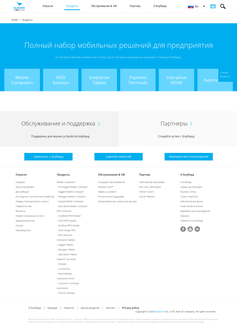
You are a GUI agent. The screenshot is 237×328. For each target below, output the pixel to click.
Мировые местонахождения (195, 211)
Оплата (19, 225)
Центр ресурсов (90, 307)
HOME (14, 19)
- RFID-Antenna (64, 235)
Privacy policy (130, 307)
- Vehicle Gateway (66, 292)
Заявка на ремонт (107, 191)
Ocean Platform (147, 196)
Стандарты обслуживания (111, 182)
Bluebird (159, 311)
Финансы (20, 211)
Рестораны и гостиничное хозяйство (35, 196)
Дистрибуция (22, 191)
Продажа (20, 182)
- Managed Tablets (66, 249)
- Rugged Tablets (65, 244)
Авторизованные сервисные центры (117, 201)
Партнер (144, 174)
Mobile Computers (66, 182)
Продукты (27, 19)
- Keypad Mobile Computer (70, 201)
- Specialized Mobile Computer (72, 206)
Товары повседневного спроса (32, 201)
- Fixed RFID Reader (67, 220)
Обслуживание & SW (111, 174)
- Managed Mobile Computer (71, 196)
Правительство (24, 206)
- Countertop (63, 268)
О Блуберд (187, 174)
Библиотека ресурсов (191, 201)
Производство (23, 230)
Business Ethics (188, 191)
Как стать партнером (150, 186)
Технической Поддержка (111, 196)
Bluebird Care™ (105, 186)
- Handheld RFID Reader (69, 215)
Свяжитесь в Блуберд (191, 220)
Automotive (62, 288)
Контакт (110, 307)
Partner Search (146, 191)
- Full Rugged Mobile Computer (72, 186)
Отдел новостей (189, 196)
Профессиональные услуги (30, 215)
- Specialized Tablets (67, 254)
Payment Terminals (66, 259)
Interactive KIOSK (65, 278)
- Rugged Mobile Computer (70, 191)
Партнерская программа (151, 182)
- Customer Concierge (68, 283)
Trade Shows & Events (191, 206)
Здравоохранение (25, 220)
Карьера (184, 215)
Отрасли (21, 174)
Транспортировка (25, 186)
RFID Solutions (64, 211)
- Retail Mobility (64, 273)
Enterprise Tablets (66, 239)
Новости (69, 307)
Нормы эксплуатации (191, 186)
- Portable (62, 264)
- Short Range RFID (66, 230)
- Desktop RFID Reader (68, 225)
